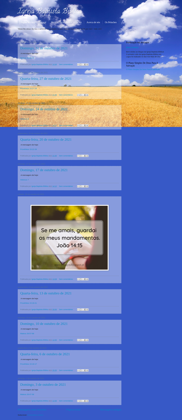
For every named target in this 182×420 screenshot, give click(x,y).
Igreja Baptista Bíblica (50, 11)
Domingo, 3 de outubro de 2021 (43, 384)
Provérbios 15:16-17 (28, 364)
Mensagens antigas (110, 409)
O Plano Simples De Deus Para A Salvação (143, 69)
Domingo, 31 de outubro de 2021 (44, 48)
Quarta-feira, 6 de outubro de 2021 (45, 354)
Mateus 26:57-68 (27, 333)
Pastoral (42, 22)
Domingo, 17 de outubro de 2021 (44, 170)
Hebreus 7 (24, 180)
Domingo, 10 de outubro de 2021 (44, 324)
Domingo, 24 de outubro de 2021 (44, 109)
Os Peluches (111, 22)
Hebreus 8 (24, 119)
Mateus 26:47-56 (27, 394)
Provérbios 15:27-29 (28, 88)
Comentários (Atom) (35, 415)
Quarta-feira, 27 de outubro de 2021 (46, 78)
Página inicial (27, 22)
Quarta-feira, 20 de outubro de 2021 (46, 139)
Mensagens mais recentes (32, 409)
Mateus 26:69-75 (27, 58)
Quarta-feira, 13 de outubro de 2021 (46, 293)
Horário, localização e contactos (66, 22)
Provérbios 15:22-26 (28, 149)
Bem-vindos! (132, 47)
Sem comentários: (66, 64)
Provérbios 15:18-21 (28, 303)
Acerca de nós (93, 22)
